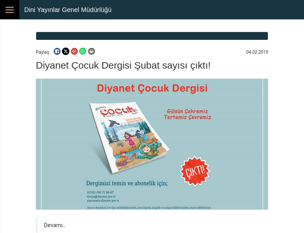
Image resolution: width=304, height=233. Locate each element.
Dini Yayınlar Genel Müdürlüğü (68, 9)
